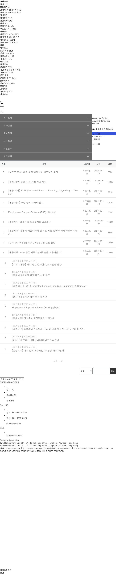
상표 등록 (4, 75)
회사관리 (4, 31)
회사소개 (4, 4)
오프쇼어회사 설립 (8, 28)
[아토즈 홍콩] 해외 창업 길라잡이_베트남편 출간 (33, 172)
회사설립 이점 (6, 17)
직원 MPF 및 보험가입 (9, 42)
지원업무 (4, 64)
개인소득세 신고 (7, 56)
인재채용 (4, 94)
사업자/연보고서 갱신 (9, 34)
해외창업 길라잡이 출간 (10, 12)
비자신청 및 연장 (7, 72)
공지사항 (4, 88)
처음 (55, 361)
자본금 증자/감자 (7, 39)
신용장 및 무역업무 (8, 77)
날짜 (98, 163)
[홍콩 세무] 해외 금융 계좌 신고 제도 (27, 181)
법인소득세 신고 (7, 53)
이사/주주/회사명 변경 (10, 36)
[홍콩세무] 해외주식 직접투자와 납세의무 (29, 222)
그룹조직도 (5, 6)
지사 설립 (4, 23)
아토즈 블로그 (6, 91)
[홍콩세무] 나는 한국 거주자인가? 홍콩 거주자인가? (35, 252)
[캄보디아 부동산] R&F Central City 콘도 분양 (31, 242)
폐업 (2, 45)
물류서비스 (5, 80)
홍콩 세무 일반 (6, 50)
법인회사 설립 (6, 20)
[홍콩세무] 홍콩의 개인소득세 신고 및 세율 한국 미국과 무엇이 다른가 (48, 328)
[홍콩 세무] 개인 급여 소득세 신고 (25, 202)
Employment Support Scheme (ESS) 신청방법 (32, 212)
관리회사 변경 (6, 66)
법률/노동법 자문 (7, 83)
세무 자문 (4, 61)
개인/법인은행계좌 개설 (10, 69)
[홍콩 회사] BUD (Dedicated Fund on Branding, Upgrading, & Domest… (50, 285)
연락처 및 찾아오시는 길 (10, 9)
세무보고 (4, 47)
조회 (110, 163)
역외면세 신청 (6, 58)
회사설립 (4, 15)
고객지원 (4, 86)
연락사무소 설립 (7, 26)
